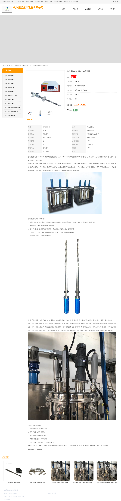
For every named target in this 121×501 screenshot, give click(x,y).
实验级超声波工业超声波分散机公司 (84, 482)
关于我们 (112, 9)
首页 (63, 9)
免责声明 (21, 499)
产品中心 (75, 9)
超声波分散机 (24, 65)
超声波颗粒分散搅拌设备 (37, 482)
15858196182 (80, 104)
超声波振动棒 (9, 99)
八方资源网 (14, 499)
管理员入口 (27, 499)
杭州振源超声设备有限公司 (39, 493)
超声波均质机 (9, 91)
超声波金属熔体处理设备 (13, 111)
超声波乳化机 (9, 83)
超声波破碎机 (9, 103)
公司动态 (100, 9)
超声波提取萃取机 (10, 95)
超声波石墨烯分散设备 (12, 107)
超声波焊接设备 (9, 115)
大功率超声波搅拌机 (14, 482)
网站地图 (34, 499)
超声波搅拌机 (9, 79)
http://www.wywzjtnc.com (35, 449)
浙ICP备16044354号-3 (24, 493)
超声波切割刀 (9, 87)
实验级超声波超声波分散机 (60, 482)
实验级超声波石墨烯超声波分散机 (107, 482)
